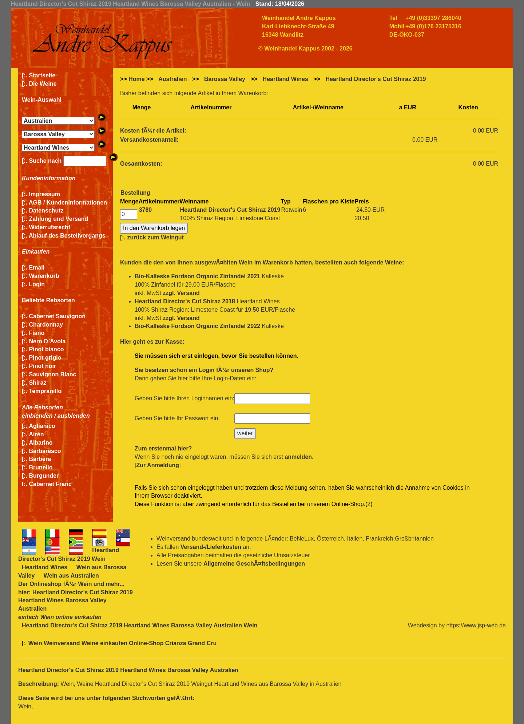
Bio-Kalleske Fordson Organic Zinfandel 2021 (198, 276)
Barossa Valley (224, 79)
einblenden (37, 416)
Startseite (42, 75)
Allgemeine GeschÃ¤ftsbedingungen (254, 564)
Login (37, 284)
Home (136, 79)
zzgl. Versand (181, 293)
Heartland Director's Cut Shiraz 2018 (185, 301)
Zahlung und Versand (58, 219)
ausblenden (73, 416)
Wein (85, 584)
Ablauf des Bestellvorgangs (67, 235)
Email (37, 267)
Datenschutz (46, 210)
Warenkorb (44, 276)
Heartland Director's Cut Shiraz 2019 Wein (68, 554)
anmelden (298, 457)
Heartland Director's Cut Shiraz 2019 (375, 79)
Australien (172, 79)
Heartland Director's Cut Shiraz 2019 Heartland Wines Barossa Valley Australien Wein (139, 625)
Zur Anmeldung (157, 465)
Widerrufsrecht (50, 227)
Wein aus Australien (71, 576)
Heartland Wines (285, 79)
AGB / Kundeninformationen (68, 202)
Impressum (44, 194)
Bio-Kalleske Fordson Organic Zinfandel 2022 (197, 326)
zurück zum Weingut (155, 237)
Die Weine (43, 84)
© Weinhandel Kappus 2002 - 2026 (305, 48)
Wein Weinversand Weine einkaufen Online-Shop (96, 643)
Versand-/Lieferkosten (210, 547)
